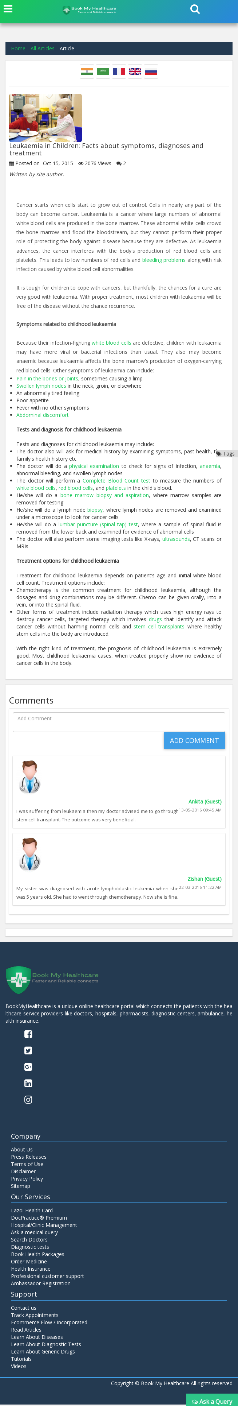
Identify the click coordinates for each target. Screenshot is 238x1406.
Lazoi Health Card (32, 1212)
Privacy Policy (27, 1180)
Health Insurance (31, 1270)
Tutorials (21, 1360)
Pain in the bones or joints (47, 378)
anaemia (210, 465)
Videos (19, 1367)
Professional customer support (47, 1277)
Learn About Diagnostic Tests (46, 1345)
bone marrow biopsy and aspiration (104, 494)
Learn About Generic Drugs (43, 1352)
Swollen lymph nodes (41, 385)
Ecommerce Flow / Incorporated (49, 1323)
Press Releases (29, 1158)
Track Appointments (35, 1316)
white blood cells (111, 342)
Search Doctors (29, 1241)
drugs (155, 618)
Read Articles (26, 1331)
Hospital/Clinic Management (44, 1226)
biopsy (95, 509)
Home (18, 48)
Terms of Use (27, 1165)
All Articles (43, 48)
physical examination (94, 465)
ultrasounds (176, 538)
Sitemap (20, 1187)
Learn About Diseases (37, 1338)
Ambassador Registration (41, 1285)
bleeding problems (164, 259)
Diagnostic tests (30, 1248)
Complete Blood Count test (116, 480)
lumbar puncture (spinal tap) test (98, 523)
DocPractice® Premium (39, 1219)
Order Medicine (29, 1263)
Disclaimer (23, 1173)
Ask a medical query (34, 1234)
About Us (22, 1151)
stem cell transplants (159, 626)
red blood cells (76, 487)
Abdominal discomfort (42, 414)
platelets (116, 487)
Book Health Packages (37, 1255)
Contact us (23, 1309)
